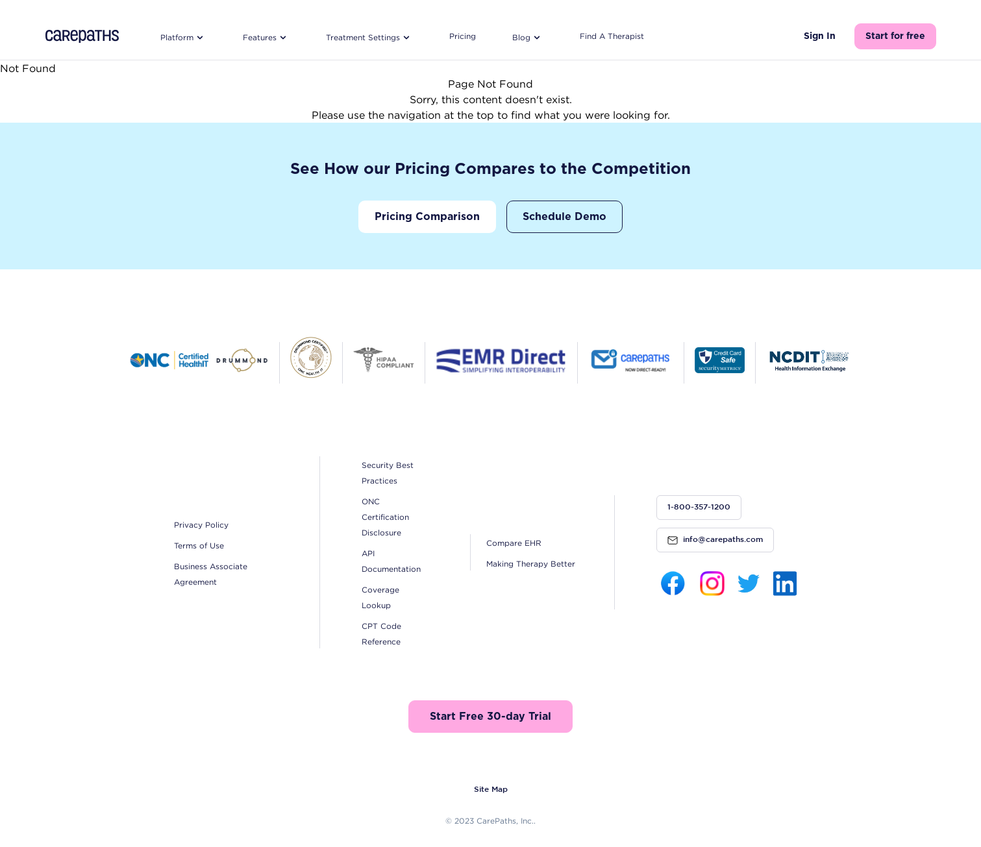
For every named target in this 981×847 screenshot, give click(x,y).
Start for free (895, 36)
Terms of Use (199, 545)
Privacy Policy (201, 525)
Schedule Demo (564, 217)
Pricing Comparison (427, 217)
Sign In (820, 36)
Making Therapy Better (530, 563)
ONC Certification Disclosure (385, 517)
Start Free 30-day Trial (490, 716)
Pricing (462, 36)
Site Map (491, 789)
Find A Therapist (612, 36)
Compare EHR (513, 543)
